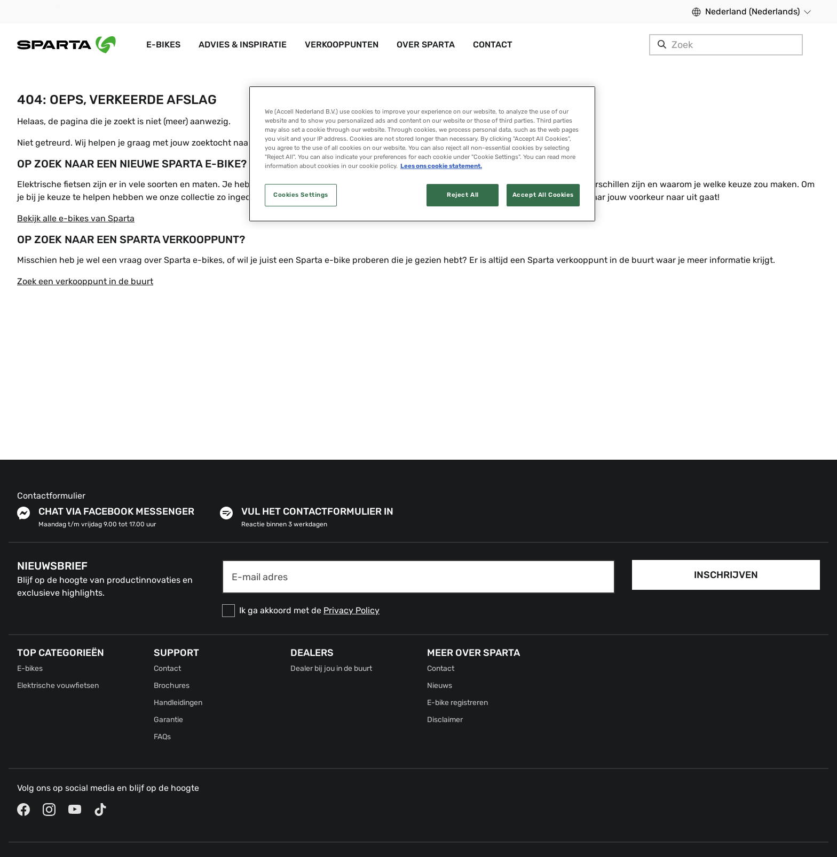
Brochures (171, 685)
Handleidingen (178, 702)
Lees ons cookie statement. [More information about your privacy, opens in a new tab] (441, 166)
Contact (167, 668)
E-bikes (30, 668)
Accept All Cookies (543, 194)
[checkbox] (418, 610)
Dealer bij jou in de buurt (331, 668)
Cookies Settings (300, 194)
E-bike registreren (457, 702)
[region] (422, 154)
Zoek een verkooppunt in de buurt (85, 281)
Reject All (463, 194)
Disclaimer (445, 719)
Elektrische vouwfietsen (58, 685)
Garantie (168, 719)
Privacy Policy (351, 610)
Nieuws (439, 685)
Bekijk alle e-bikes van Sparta (76, 218)
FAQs (162, 736)
